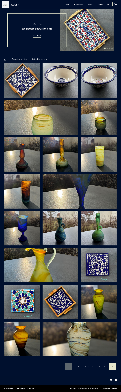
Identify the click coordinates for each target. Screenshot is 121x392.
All (5, 59)
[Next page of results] (112, 366)
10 (105, 366)
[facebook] (116, 380)
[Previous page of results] (68, 366)
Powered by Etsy (110, 388)
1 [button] (105, 48)
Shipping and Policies (25, 388)
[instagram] (111, 380)
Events (100, 5)
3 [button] (109, 48)
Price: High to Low (39, 59)
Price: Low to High (19, 59)
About (90, 5)
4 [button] (112, 48)
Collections (78, 5)
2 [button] (107, 48)
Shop (67, 5)
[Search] (108, 5)
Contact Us (8, 388)
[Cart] (115, 4)
